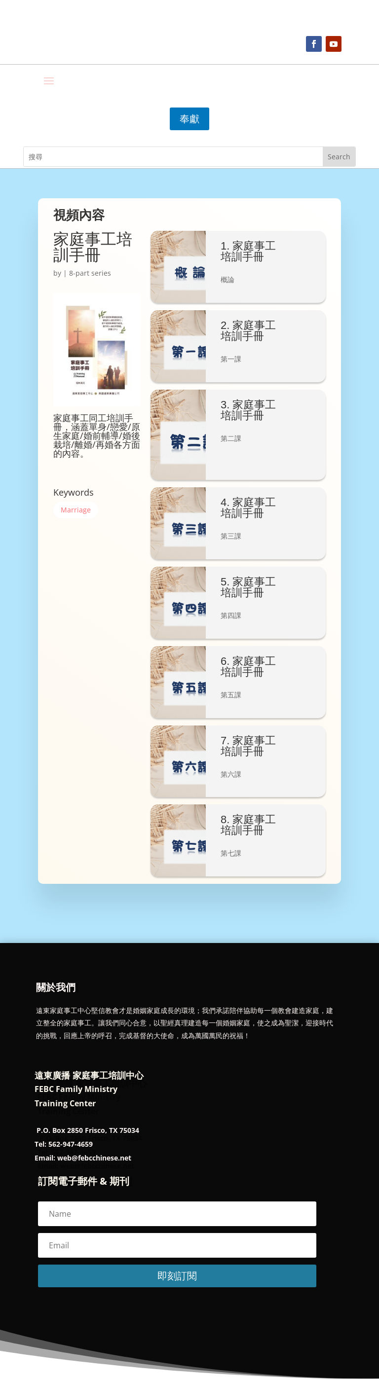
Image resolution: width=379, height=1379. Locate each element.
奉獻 (189, 118)
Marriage (76, 509)
